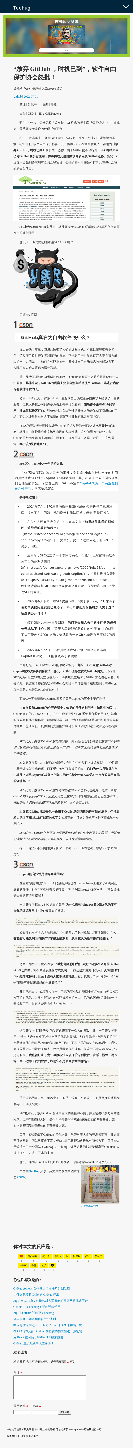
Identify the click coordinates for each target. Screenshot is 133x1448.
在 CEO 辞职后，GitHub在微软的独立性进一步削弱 (47, 1331)
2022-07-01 (31, 96)
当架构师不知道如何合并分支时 (34, 1319)
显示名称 (21, 1411)
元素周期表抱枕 (89, 1206)
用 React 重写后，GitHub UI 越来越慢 (38, 1337)
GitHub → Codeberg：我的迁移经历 (36, 1306)
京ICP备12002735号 (27, 1440)
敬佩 (34, 1265)
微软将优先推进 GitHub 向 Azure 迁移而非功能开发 (47, 1325)
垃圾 (43, 1265)
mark (23, 1265)
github (18, 96)
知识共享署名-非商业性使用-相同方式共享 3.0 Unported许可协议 (57, 1434)
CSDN (21, 1177)
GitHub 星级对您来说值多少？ (33, 1343)
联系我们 (12, 1440)
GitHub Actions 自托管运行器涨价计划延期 (41, 1288)
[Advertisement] (66, 1234)
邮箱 (36, 1411)
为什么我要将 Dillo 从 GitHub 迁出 (36, 1294)
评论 (18, 1373)
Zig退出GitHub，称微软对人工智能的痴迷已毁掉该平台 (50, 1300)
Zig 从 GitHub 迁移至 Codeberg (33, 1313)
